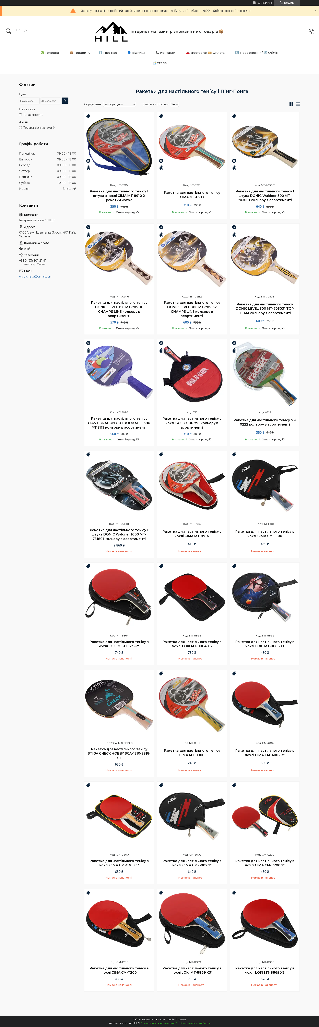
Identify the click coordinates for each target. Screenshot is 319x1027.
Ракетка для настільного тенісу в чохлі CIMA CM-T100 (264, 534)
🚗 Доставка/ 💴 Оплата (205, 53)
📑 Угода (159, 63)
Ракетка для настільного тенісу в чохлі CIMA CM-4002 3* (264, 753)
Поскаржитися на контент (157, 1023)
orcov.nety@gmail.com (35, 276)
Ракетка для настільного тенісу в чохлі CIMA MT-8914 (192, 534)
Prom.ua (181, 1019)
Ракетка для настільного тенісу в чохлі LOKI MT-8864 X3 (192, 644)
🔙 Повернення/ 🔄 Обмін (256, 53)
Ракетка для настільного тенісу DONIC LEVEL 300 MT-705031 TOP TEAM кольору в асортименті (265, 308)
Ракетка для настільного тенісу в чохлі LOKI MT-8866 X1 (264, 644)
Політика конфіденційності (193, 1023)
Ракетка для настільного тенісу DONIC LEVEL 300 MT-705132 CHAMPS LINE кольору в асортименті (192, 309)
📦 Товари (78, 53)
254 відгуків (265, 2)
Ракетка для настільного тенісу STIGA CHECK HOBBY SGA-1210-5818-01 (119, 753)
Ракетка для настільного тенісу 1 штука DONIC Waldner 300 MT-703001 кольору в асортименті (265, 195)
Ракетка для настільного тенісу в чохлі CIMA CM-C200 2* (264, 863)
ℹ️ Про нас (108, 53)
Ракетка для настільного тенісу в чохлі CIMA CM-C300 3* (119, 863)
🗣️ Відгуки (136, 53)
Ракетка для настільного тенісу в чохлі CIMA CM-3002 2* (192, 863)
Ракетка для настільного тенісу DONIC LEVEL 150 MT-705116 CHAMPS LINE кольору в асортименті (119, 309)
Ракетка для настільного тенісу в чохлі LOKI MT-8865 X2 (264, 970)
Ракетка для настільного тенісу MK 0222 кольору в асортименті (265, 422)
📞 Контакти (165, 53)
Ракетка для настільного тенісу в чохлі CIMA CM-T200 (119, 970)
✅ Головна (50, 53)
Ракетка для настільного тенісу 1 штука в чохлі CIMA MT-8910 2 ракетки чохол (119, 195)
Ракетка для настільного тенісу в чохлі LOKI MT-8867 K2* (119, 644)
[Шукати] (8, 31)
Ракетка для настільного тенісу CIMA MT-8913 (192, 195)
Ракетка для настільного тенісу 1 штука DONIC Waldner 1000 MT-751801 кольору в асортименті (119, 534)
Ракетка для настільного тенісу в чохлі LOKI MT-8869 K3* (192, 970)
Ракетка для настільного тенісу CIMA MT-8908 (192, 753)
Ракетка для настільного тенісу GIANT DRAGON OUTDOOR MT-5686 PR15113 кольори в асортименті (119, 423)
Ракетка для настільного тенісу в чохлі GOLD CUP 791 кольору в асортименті (192, 423)
